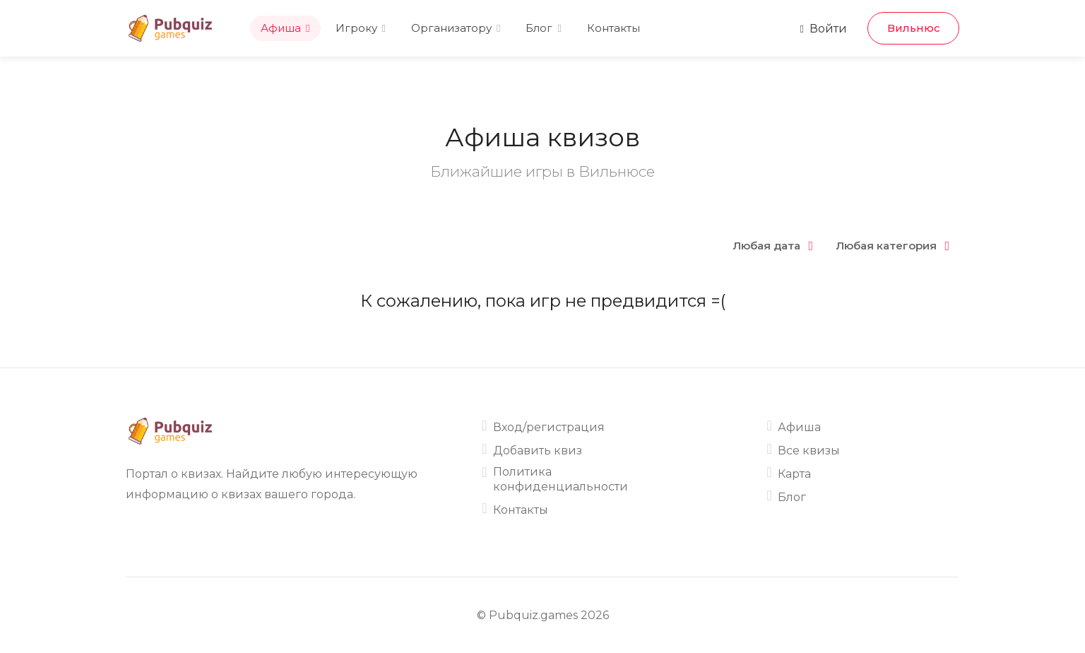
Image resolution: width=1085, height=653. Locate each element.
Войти (823, 28)
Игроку (356, 28)
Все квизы (809, 450)
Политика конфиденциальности (560, 479)
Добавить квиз (537, 450)
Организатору (451, 28)
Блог (539, 28)
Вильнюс (913, 28)
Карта (794, 474)
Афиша (281, 28)
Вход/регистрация (549, 427)
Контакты (613, 28)
